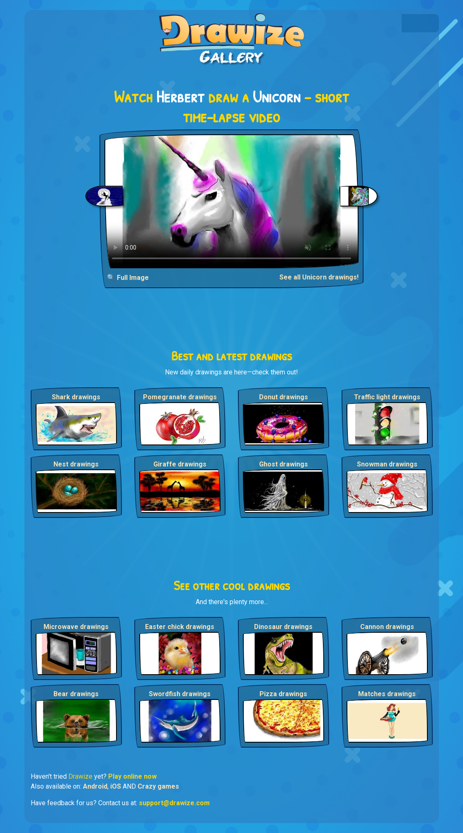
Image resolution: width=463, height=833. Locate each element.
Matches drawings (387, 694)
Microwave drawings (76, 627)
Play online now (132, 776)
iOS (115, 786)
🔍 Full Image (128, 278)
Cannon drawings (387, 627)
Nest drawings (76, 464)
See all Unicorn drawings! (319, 277)
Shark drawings (76, 397)
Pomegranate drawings (180, 397)
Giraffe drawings (179, 464)
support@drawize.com (174, 803)
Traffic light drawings (387, 397)
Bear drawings (76, 694)
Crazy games (158, 786)
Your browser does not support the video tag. (231, 201)
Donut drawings (283, 397)
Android (95, 786)
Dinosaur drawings (283, 627)
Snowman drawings (387, 464)
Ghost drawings (283, 464)
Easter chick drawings (179, 627)
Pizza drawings (283, 694)
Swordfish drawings (180, 694)
